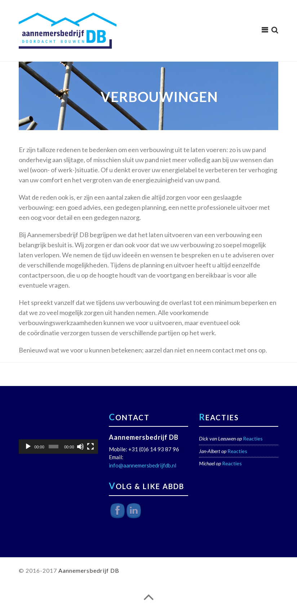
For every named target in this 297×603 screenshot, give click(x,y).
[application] (58, 431)
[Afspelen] (28, 446)
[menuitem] (273, 30)
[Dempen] (80, 446)
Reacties (253, 438)
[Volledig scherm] (90, 446)
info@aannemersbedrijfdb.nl (142, 465)
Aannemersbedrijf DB (88, 570)
